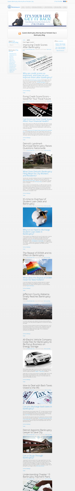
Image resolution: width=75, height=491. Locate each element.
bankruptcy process (40, 466)
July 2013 (11, 56)
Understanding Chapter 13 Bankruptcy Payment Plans (36, 475)
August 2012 (12, 70)
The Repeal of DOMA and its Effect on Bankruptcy (37, 254)
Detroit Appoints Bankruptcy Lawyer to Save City (37, 431)
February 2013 (12, 62)
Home (24, 40)
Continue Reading (26, 90)
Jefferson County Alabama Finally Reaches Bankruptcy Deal (36, 296)
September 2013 (13, 55)
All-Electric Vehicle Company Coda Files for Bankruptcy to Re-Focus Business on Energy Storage (37, 343)
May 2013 (12, 57)
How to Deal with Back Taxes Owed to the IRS (37, 386)
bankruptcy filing (38, 181)
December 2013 (13, 53)
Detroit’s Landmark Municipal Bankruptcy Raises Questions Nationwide (37, 146)
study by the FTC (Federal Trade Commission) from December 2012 (37, 131)
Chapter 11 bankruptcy (39, 371)
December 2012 (13, 64)
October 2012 (12, 67)
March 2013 (12, 60)
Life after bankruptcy (41, 82)
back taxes (27, 414)
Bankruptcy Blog (47, 150)
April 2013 (12, 59)
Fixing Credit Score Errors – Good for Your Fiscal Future (37, 97)
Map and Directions (60, 50)
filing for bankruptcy (30, 285)
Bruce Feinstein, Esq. (31, 49)
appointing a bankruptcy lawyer (29, 180)
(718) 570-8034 (58, 1)
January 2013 (12, 63)
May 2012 (12, 72)
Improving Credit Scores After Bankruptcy (35, 46)
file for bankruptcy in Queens (35, 80)
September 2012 (13, 69)
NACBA (33, 239)
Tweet (24, 92)
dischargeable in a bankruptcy (37, 241)
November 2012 (13, 66)
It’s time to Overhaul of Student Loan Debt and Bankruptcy (35, 201)
